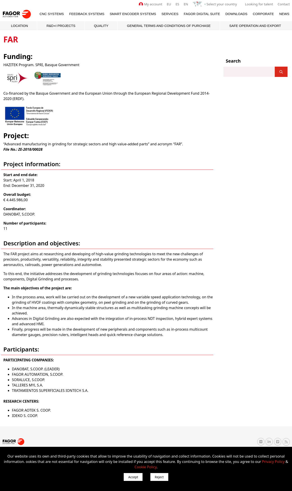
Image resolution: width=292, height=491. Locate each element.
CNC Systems (51, 14)
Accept (133, 477)
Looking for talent (259, 4)
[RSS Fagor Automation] (286, 442)
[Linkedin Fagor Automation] (269, 441)
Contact (284, 4)
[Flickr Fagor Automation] (260, 441)
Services (169, 14)
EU (169, 4)
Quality (101, 26)
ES (177, 4)
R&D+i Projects (61, 26)
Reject (159, 477)
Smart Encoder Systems (133, 14)
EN (186, 4)
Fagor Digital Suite (202, 14)
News (284, 14)
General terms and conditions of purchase (168, 26)
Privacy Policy (273, 461)
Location (19, 26)
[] (281, 72)
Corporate (263, 14)
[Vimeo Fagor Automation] (277, 441)
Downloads (236, 14)
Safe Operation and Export (255, 26)
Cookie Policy (145, 467)
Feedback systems (86, 14)
